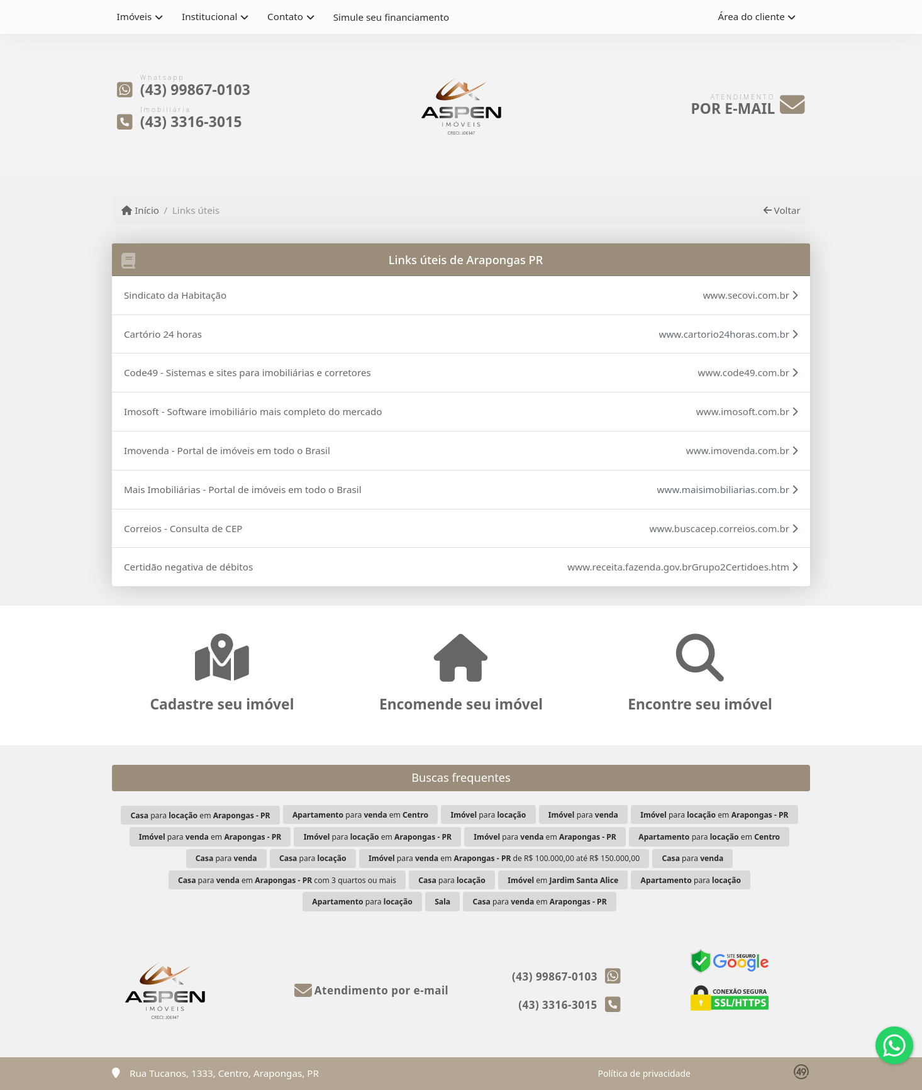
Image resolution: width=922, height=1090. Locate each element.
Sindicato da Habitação (175, 295)
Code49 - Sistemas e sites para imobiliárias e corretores (247, 372)
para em (200, 815)
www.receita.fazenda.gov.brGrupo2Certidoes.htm (682, 566)
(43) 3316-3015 (191, 121)
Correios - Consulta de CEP (183, 528)
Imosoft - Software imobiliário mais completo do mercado (253, 411)
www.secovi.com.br (750, 295)
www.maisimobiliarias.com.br (727, 489)
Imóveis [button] (134, 16)
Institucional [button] (209, 16)
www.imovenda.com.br (742, 450)
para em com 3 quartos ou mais (287, 880)
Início (140, 210)
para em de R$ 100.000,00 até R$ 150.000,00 (504, 858)
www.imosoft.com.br (747, 411)
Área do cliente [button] (751, 16)
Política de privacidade (644, 1073)
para (488, 814)
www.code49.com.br (748, 372)
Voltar (782, 210)
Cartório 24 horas (163, 334)
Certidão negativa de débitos (188, 566)
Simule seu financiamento (391, 17)
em (563, 880)
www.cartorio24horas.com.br (728, 334)
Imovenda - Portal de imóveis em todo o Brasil (227, 450)
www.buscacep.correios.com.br (724, 528)
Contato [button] (285, 16)
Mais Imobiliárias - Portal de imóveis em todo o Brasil (243, 489)
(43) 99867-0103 (195, 89)
